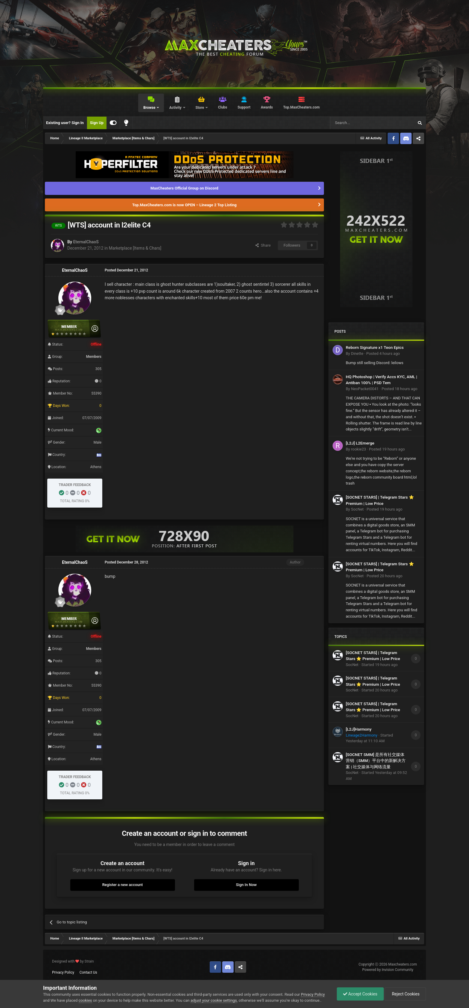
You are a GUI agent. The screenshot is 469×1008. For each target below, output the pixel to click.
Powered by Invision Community (387, 970)
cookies (85, 1000)
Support (243, 107)
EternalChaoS (85, 241)
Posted (383, 353)
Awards (267, 107)
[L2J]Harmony (358, 729)
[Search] (357, 123)
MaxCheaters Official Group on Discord (184, 188)
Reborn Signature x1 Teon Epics (374, 347)
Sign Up (96, 122)
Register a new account (122, 884)
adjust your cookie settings (214, 1000)
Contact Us (88, 972)
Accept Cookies (360, 994)
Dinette (357, 353)
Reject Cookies (405, 994)
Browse (149, 108)
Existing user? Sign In (65, 122)
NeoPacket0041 (364, 389)
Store (200, 108)
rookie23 (358, 449)
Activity (175, 108)
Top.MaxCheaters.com (301, 107)
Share (263, 245)
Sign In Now (246, 884)
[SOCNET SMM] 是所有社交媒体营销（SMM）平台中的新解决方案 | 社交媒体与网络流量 (376, 760)
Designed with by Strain (73, 961)
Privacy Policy (63, 972)
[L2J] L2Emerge (360, 443)
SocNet (357, 509)
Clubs (222, 107)
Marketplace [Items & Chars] (135, 248)
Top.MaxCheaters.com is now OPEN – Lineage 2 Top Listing (184, 205)
